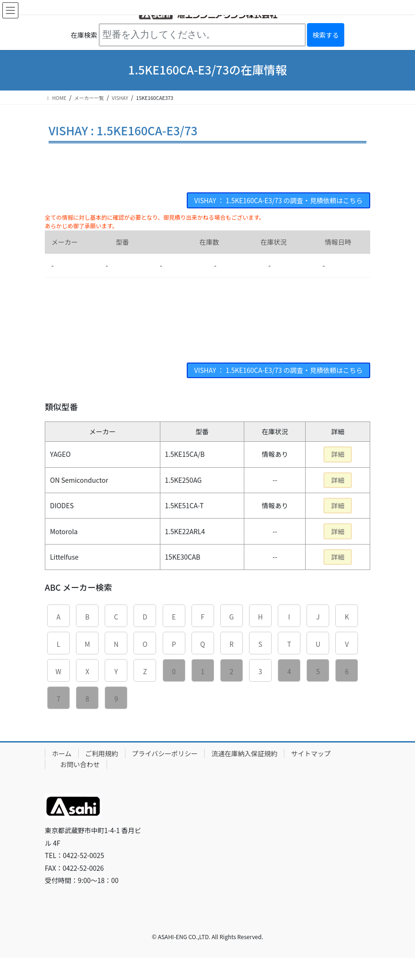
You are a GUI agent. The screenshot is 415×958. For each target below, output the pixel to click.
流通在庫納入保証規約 (244, 753)
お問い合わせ (80, 764)
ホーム (62, 753)
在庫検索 (84, 35)
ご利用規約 (101, 753)
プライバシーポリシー (165, 753)
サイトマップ (311, 753)
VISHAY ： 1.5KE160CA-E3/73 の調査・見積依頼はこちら (278, 200)
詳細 (337, 454)
